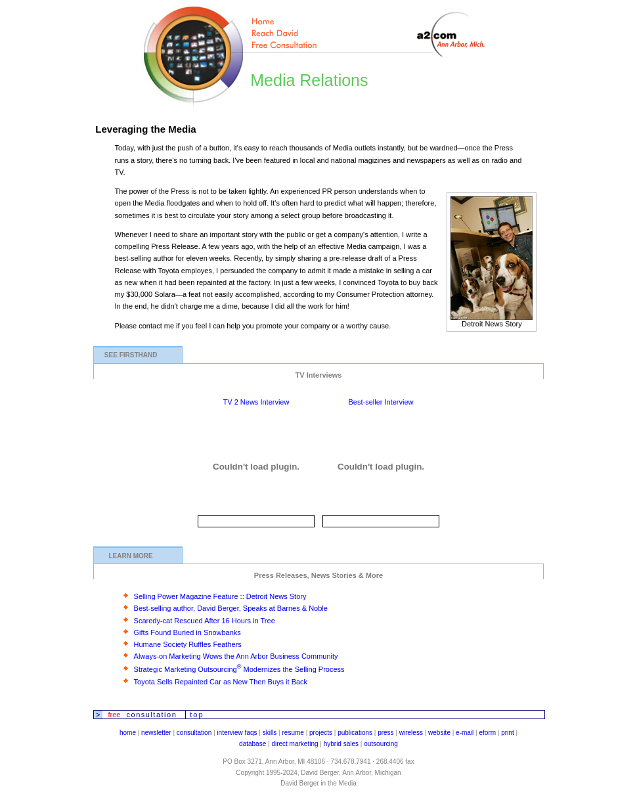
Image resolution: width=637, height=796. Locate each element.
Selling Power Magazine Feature (186, 596)
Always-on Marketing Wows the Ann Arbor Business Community (236, 656)
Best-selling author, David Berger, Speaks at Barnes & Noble (231, 608)
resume (293, 732)
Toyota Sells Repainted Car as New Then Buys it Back (221, 682)
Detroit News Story (276, 596)
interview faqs (237, 732)
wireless (411, 732)
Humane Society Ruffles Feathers (188, 644)
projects (320, 732)
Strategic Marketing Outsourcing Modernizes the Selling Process (239, 669)
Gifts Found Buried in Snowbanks (187, 632)
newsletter (156, 732)
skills (270, 732)
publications (355, 732)
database (252, 743)
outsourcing (381, 743)
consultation (194, 732)
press (385, 732)
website (439, 732)
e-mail (464, 732)
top (197, 715)
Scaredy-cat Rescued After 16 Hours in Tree (204, 621)
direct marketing (294, 743)
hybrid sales (341, 743)
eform (487, 732)
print (507, 732)
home (128, 732)
